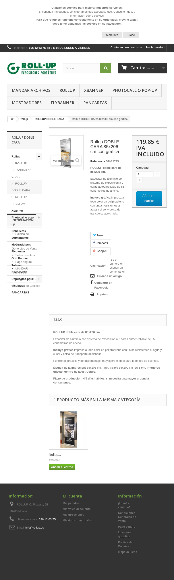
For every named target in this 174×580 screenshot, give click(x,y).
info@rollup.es (34, 527)
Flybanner (62, 102)
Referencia (97, 161)
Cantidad (142, 167)
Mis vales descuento (77, 509)
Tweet (98, 235)
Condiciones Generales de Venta (127, 517)
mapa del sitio (127, 552)
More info (112, 35)
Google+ (100, 251)
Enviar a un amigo (109, 276)
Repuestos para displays (22, 282)
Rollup (67, 90)
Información (23, 309)
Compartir (100, 243)
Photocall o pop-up (134, 90)
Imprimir (102, 294)
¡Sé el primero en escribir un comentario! (117, 265)
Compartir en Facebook (103, 285)
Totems (16, 265)
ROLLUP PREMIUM (19, 200)
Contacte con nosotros (126, 47)
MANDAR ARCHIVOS (31, 90)
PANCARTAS (95, 102)
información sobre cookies (87, 15)
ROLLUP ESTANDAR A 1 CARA (22, 170)
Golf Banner (20, 258)
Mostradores (27, 102)
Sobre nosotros (25, 342)
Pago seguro (23, 349)
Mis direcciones (73, 514)
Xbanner (93, 90)
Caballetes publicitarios (20, 234)
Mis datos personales (77, 520)
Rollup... (55, 454)
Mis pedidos (71, 503)
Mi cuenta (72, 496)
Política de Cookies (27, 373)
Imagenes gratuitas (27, 366)
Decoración (19, 272)
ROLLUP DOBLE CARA (21, 187)
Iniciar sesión (155, 47)
